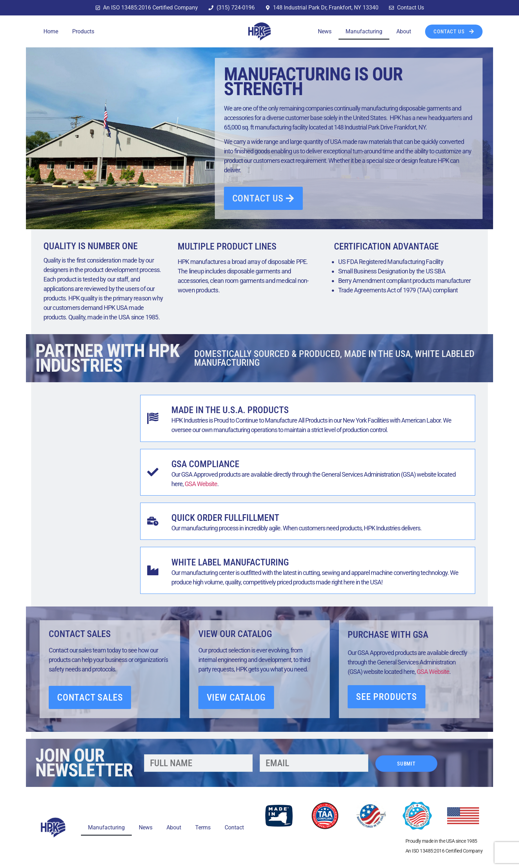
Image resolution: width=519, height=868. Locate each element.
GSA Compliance (205, 464)
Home (50, 31)
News (325, 31)
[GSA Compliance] (152, 472)
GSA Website (201, 484)
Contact (234, 827)
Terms (203, 827)
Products (83, 31)
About (403, 31)
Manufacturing (364, 31)
